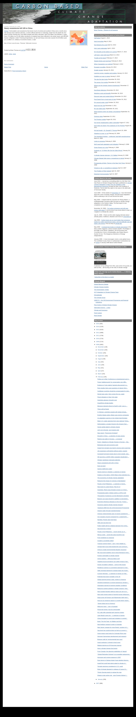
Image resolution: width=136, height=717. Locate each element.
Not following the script (101, 45)
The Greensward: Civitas (101, 289)
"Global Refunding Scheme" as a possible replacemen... (114, 654)
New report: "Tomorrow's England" (107, 433)
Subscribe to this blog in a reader (104, 277)
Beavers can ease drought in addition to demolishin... (113, 499)
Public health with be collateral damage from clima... (112, 526)
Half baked (97, 38)
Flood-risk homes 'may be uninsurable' (108, 609)
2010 (98, 338)
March (100, 374)
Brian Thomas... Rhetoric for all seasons (106, 30)
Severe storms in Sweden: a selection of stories (111, 472)
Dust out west (101, 466)
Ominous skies (98, 116)
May (99, 368)
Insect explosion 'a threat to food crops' (108, 642)
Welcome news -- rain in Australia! (107, 606)
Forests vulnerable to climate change (108, 555)
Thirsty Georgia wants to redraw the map (109, 672)
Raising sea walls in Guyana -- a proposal (109, 439)
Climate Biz (118, 223)
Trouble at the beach (100, 58)
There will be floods (103, 409)
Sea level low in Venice (104, 528)
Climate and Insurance (100, 310)
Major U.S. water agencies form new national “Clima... (113, 421)
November (101, 350)
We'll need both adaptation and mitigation (106, 144)
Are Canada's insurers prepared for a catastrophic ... (112, 517)
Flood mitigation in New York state (107, 397)
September (101, 356)
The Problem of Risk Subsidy (102, 171)
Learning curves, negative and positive (105, 73)
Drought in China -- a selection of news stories (111, 436)
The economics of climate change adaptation (110, 478)
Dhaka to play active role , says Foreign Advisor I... (112, 675)
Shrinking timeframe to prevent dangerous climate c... (113, 582)
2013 (98, 329)
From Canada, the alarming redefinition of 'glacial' (112, 651)
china (10, 54)
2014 (98, 326)
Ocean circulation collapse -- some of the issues (111, 564)
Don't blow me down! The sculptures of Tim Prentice (109, 125)
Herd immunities (99, 41)
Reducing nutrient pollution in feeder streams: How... (112, 588)
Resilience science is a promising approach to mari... (113, 567)
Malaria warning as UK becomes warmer (109, 645)
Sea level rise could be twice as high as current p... (112, 630)
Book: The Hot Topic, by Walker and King (109, 621)
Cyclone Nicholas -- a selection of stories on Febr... (112, 573)
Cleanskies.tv (127, 216)
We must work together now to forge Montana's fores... (113, 552)
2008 (98, 344)
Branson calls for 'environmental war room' (110, 639)
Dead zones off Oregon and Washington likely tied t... (113, 597)
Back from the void (99, 105)
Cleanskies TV (116, 193)
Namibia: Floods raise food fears (107, 519)
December (101, 347)
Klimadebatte (98, 295)
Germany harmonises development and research (111, 636)
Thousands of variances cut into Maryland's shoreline (113, 496)
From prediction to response (105, 537)
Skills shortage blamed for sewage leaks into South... (113, 570)
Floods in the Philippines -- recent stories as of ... (111, 532)
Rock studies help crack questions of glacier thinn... (112, 388)
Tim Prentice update (100, 119)
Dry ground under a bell (101, 102)
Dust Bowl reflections (100, 90)
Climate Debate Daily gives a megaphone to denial (109, 158)
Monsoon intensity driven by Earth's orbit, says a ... (112, 406)
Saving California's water (104, 469)
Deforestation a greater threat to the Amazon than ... (112, 424)
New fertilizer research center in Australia (109, 624)
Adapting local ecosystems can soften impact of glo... (113, 561)
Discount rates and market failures (104, 96)
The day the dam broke (101, 79)
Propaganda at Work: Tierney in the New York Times (109, 163)
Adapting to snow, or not (101, 133)
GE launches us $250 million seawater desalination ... (113, 457)
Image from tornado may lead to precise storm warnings (113, 448)
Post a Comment (9, 64)
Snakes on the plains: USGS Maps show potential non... (114, 475)
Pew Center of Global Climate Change (105, 305)
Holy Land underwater (100, 48)
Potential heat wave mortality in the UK (108, 576)
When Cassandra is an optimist (103, 64)
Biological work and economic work (107, 445)
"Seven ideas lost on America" (106, 603)
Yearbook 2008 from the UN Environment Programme (113, 508)
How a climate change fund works (107, 648)
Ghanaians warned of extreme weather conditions (112, 585)
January (100, 679)
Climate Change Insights (101, 287)
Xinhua (6, 31)
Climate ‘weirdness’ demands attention (108, 460)
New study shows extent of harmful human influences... (113, 594)
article (98, 242)
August (100, 359)
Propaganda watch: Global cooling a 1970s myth (111, 493)
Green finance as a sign (101, 147)
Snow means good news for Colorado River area (111, 633)
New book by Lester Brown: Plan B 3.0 (108, 487)
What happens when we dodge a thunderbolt (107, 111)
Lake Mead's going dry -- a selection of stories (111, 615)
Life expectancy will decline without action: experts (112, 451)
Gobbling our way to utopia (102, 76)
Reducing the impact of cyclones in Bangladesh (111, 481)
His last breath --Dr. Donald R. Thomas (105, 130)
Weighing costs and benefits (102, 93)
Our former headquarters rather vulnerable (106, 122)
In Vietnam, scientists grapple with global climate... (112, 412)
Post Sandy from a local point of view (105, 99)
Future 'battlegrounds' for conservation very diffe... (112, 382)
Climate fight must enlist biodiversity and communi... (112, 546)
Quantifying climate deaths (105, 403)
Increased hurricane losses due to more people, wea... (113, 454)
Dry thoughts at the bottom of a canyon (105, 52)
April (99, 371)
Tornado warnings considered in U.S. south (110, 666)
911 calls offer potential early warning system (110, 612)
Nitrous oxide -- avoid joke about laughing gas (110, 535)
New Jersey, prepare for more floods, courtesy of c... (112, 627)
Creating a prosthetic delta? (105, 540)
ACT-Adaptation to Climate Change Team (106, 292)
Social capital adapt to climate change (108, 427)
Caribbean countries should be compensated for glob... (113, 391)
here (110, 205)
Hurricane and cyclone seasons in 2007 (109, 657)
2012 (98, 332)
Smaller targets (98, 70)
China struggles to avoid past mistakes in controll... (112, 618)
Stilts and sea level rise (104, 523)
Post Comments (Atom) (19, 71)
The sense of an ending (101, 82)
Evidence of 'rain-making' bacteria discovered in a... (112, 385)
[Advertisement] (103, 694)
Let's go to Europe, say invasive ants (108, 430)
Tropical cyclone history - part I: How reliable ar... (111, 543)
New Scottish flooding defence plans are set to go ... (112, 591)
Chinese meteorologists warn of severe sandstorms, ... (113, 514)
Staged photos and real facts (102, 61)
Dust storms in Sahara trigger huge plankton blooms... (113, 660)
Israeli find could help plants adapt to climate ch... (112, 663)
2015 (98, 323)
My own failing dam (100, 108)
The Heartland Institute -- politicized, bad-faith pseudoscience (112, 136)
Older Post (84, 67)
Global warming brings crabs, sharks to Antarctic (111, 579)
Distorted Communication (101, 174)
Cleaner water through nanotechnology (108, 511)
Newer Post (7, 67)
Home (46, 67)
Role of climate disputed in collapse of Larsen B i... (112, 669)
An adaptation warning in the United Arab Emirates (112, 418)
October (100, 353)
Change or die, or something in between (106, 168)
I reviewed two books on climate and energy (114, 227)
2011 (98, 335)
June (99, 365)
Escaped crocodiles (100, 67)
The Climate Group (99, 297)
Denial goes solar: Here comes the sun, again (110, 394)
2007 (98, 683)
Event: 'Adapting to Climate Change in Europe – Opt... (113, 442)
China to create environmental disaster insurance (111, 549)
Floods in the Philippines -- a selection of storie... (111, 484)
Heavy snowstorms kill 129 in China (108, 463)
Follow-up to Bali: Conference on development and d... (113, 379)
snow (14, 54)
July (99, 362)
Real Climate (98, 315)
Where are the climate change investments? (107, 85)
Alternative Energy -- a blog (102, 307)
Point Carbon (98, 313)
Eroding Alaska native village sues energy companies (113, 415)
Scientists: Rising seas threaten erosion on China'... (112, 490)
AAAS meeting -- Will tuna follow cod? (108, 558)
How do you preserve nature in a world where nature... (113, 600)
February (101, 377)
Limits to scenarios (99, 141)
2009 (98, 341)
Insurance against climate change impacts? (110, 505)
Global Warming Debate (101, 284)
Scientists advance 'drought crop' (107, 400)
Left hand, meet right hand (102, 55)
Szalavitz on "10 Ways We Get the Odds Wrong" (108, 150)
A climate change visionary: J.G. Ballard (106, 155)
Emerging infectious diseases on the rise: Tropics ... (112, 502)
